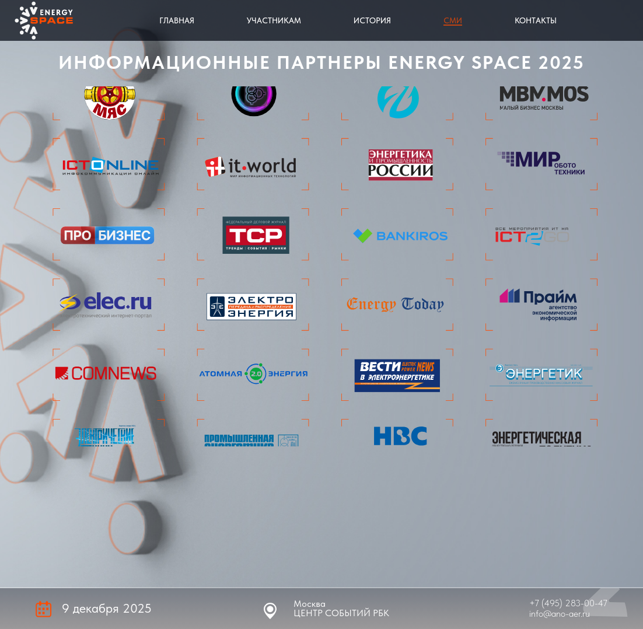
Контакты (536, 20)
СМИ (452, 20)
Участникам (274, 20)
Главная (176, 20)
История (372, 20)
